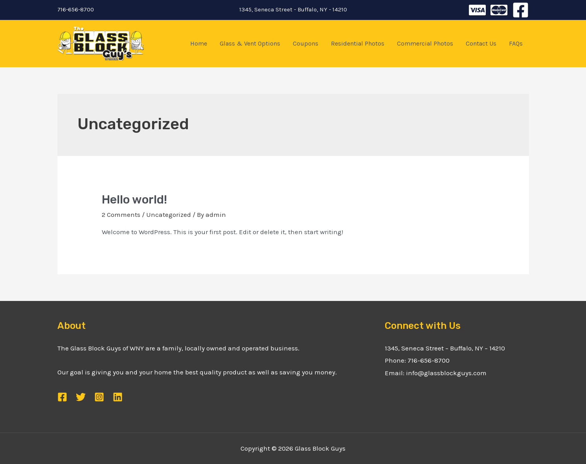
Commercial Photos (425, 43)
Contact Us (481, 43)
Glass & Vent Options (250, 43)
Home (198, 43)
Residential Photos (357, 43)
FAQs (516, 43)
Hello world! (134, 200)
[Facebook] (520, 10)
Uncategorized (168, 214)
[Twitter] (477, 10)
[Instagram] (498, 10)
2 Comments (121, 214)
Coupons (305, 43)
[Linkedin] (118, 397)
